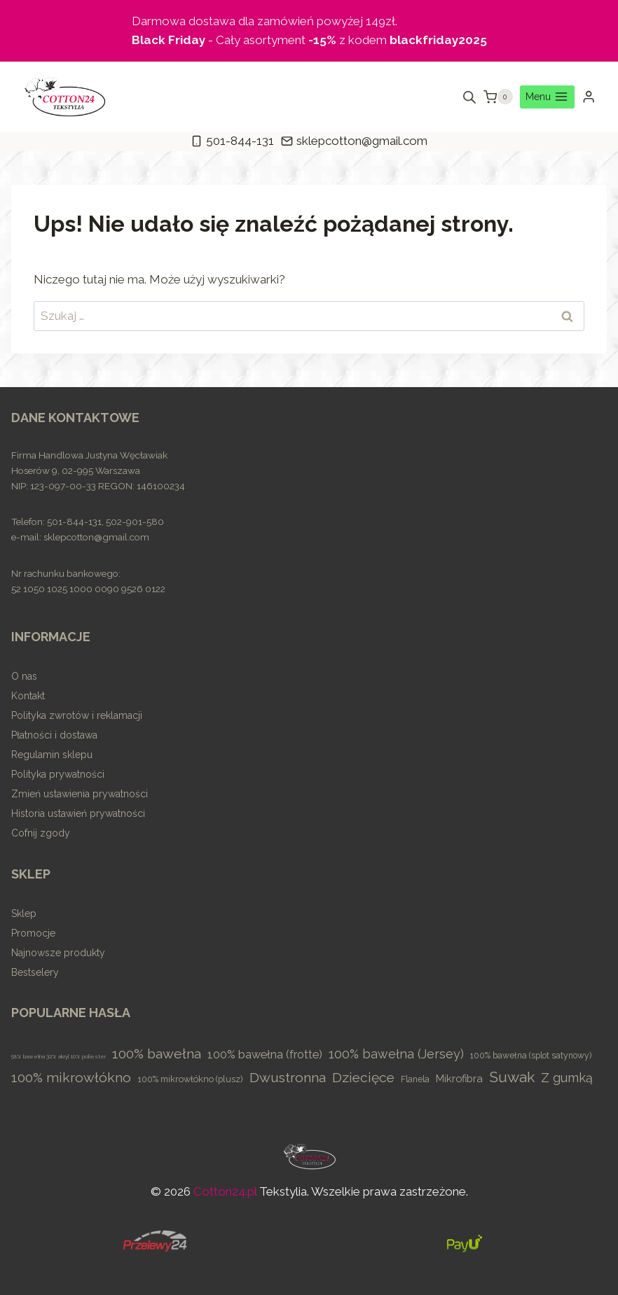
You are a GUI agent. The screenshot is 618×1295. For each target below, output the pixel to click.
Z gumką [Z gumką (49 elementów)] (567, 1077)
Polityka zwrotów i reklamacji (76, 715)
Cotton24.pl (224, 1191)
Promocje (33, 933)
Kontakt (28, 695)
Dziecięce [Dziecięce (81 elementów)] (363, 1078)
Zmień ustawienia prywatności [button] (79, 793)
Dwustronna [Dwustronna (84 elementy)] (287, 1078)
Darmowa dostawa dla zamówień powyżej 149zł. (264, 21)
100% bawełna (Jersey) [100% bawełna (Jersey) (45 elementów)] (396, 1053)
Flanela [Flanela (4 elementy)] (415, 1079)
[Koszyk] (498, 96)
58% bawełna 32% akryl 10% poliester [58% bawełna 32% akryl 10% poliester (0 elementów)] (58, 1056)
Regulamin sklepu (51, 754)
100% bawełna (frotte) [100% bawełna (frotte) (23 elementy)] (264, 1054)
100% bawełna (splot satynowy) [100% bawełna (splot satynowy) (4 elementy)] (530, 1055)
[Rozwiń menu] (547, 97)
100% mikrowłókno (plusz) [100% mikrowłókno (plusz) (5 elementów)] (190, 1079)
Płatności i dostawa (54, 735)
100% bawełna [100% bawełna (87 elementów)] (156, 1054)
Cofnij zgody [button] (40, 833)
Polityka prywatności (57, 774)
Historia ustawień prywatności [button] (78, 813)
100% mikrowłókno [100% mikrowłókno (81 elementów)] (71, 1078)
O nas (24, 676)
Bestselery (35, 972)
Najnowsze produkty (58, 952)
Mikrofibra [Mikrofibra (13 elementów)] (459, 1078)
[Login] (589, 97)
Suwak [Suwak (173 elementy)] (512, 1077)
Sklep (23, 913)
